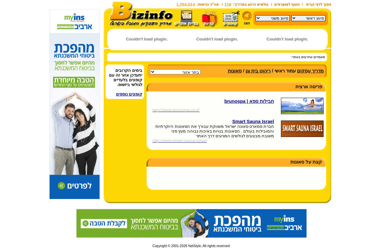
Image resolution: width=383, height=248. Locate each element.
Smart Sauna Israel (253, 121)
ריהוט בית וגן (258, 70)
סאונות (235, 70)
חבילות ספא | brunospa (249, 101)
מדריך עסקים (310, 70)
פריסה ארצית (308, 86)
